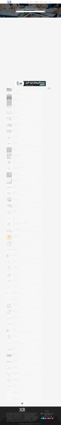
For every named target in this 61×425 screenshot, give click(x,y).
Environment (24, 35)
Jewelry (49, 49)
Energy (12, 35)
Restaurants (24, 68)
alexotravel (14, 253)
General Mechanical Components (11, 44)
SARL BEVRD (14, 197)
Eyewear (36, 35)
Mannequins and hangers (36, 58)
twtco (14, 147)
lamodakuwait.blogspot (16, 153)
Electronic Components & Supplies (49, 30)
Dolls (24, 30)
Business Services (49, 21)
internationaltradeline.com (38, 423)
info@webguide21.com (47, 416)
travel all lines (15, 359)
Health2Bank (15, 290)
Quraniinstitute (15, 91)
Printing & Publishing (24, 63)
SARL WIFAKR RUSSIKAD (16, 371)
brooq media (15, 191)
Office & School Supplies (49, 58)
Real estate (36, 68)
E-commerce (49, 35)
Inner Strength (15, 172)
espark (14, 110)
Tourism (24, 77)
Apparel (24, 21)
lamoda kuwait (15, 178)
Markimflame (15, 303)
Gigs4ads (14, 334)
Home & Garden (49, 44)
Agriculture (12, 21)
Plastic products (49, 63)
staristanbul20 (15, 278)
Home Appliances (12, 49)
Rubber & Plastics (11, 68)
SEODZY (14, 247)
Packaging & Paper (11, 63)
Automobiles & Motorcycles (36, 21)
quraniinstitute (15, 97)
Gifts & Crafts (24, 44)
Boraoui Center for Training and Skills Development (20, 222)
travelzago (14, 309)
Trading (12, 77)
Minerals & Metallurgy (24, 58)
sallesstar (14, 284)
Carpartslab (15, 141)
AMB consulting (15, 203)
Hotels (37, 49)
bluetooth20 (15, 315)
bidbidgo (14, 390)
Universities (36, 77)
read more (39, 107)
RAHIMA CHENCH (15, 234)
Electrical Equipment (37, 30)
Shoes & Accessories (49, 68)
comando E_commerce (16, 340)
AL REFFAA (14, 259)
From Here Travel (15, 384)
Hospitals (24, 49)
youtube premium (15, 116)
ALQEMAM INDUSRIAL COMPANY (17, 228)
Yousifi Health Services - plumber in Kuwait (19, 122)
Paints (37, 63)
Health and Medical (36, 44)
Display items (12, 30)
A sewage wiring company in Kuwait (18, 166)
